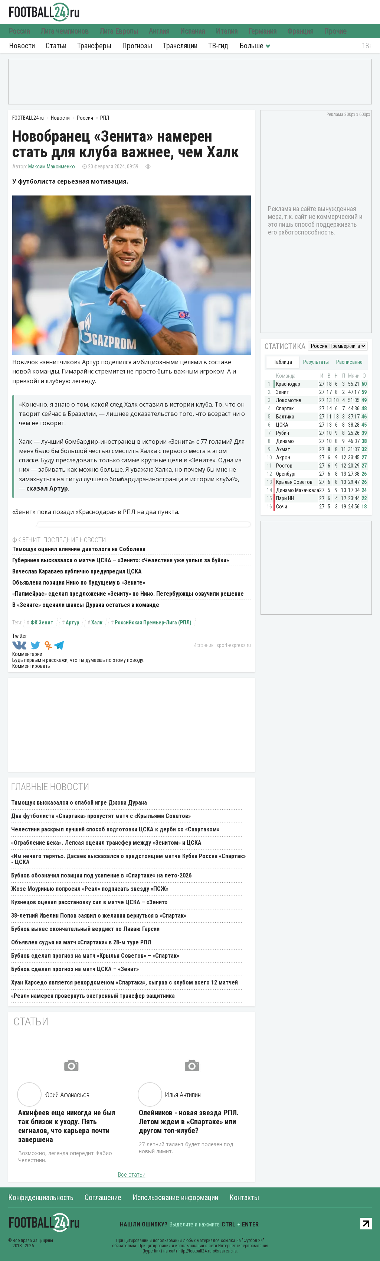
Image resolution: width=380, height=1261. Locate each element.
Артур (72, 622)
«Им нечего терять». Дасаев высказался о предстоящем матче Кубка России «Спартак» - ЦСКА (128, 859)
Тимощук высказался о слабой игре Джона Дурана (79, 802)
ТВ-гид (218, 45)
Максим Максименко (51, 166)
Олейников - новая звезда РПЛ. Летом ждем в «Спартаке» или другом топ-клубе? (189, 1121)
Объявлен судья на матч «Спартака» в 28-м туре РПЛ (81, 942)
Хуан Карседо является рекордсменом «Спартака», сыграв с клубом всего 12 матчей (124, 982)
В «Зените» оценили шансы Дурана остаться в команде (85, 604)
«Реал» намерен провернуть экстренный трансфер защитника (93, 995)
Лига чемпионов (65, 31)
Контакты (244, 1197)
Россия (19, 31)
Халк (96, 622)
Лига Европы (119, 31)
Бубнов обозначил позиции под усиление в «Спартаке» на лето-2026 (101, 875)
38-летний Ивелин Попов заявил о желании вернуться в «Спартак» (98, 915)
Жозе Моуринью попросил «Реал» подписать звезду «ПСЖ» (89, 888)
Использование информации (175, 1197)
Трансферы (94, 45)
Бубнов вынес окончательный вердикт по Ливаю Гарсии (85, 928)
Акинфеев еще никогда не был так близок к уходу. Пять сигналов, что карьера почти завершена (66, 1126)
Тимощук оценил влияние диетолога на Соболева (78, 549)
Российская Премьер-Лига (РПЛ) (153, 622)
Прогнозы (137, 45)
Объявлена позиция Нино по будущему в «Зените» (78, 582)
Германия (263, 31)
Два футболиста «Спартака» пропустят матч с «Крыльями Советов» (101, 815)
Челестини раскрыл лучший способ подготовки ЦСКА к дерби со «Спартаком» (115, 829)
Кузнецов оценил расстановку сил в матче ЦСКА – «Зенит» (89, 902)
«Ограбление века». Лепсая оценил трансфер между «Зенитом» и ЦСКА (106, 842)
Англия (159, 31)
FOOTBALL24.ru (44, 12)
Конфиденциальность (40, 1197)
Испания (192, 31)
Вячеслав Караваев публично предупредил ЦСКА (77, 571)
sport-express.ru (233, 645)
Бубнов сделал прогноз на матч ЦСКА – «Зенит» (75, 969)
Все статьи (131, 1174)
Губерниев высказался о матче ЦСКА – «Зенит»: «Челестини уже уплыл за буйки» (120, 560)
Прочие (335, 31)
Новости (22, 45)
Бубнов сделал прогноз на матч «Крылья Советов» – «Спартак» (95, 955)
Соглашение (103, 1197)
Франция (301, 31)
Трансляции (180, 45)
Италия (227, 31)
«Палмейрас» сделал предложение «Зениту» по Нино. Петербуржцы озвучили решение (128, 593)
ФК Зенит (41, 622)
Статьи (56, 45)
